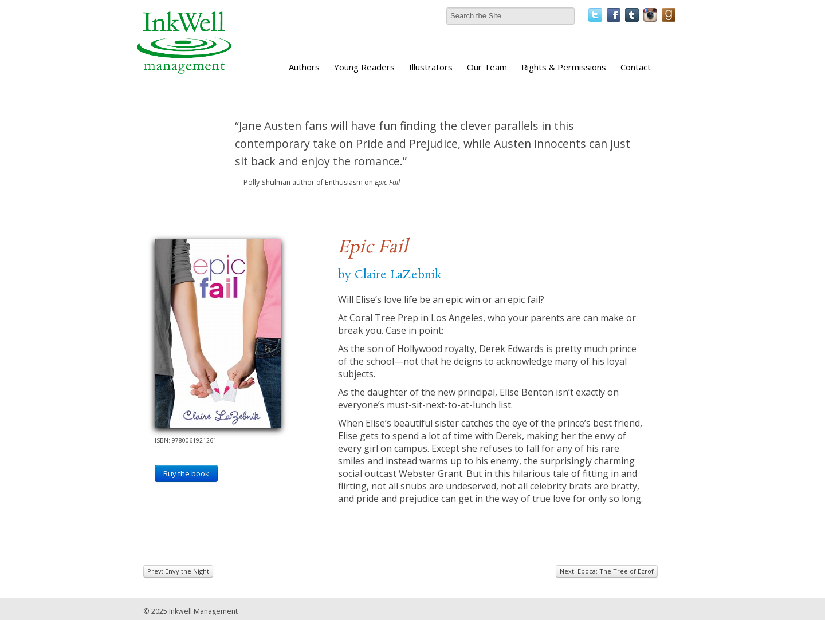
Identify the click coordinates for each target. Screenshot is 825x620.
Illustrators (431, 67)
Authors (304, 67)
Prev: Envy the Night (178, 571)
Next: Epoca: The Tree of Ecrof (607, 571)
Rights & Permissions (563, 67)
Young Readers (364, 67)
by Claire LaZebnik (389, 275)
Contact (635, 67)
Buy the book (186, 473)
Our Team (487, 67)
